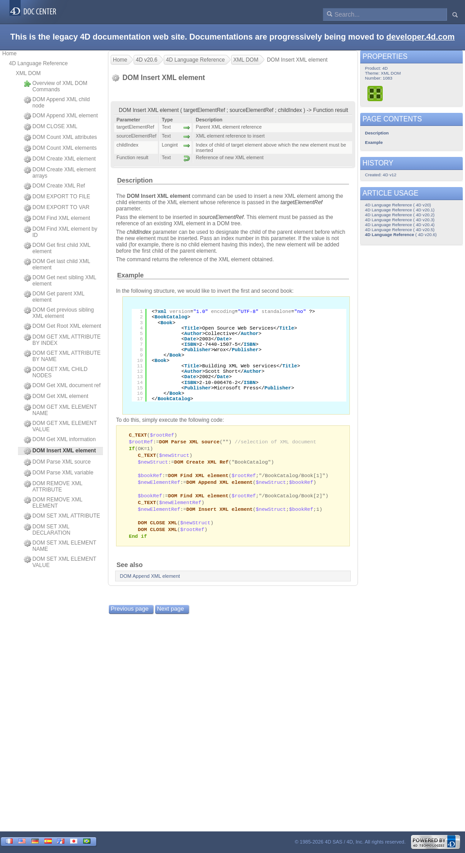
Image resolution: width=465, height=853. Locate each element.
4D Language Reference (38, 63)
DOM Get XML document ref (62, 385)
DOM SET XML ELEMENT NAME (60, 546)
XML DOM (28, 73)
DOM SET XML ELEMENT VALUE (60, 562)
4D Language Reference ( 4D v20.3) (400, 219)
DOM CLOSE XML (50, 126)
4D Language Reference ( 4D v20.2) (400, 214)
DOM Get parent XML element (54, 296)
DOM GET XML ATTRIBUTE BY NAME (62, 356)
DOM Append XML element (61, 116)
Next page (170, 615)
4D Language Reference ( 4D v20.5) (400, 229)
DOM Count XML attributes (60, 137)
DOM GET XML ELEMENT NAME (60, 410)
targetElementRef (301, 202)
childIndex (139, 232)
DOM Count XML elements (60, 148)
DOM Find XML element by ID (60, 232)
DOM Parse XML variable (59, 473)
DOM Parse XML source (57, 462)
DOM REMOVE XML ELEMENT (53, 502)
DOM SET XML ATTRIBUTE (62, 516)
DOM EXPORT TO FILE (57, 197)
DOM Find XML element (57, 218)
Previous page (129, 615)
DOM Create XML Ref (54, 186)
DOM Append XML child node (57, 102)
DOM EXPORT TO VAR (56, 207)
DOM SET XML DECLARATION (47, 529)
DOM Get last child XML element (57, 264)
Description (134, 180)
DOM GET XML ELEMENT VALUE (60, 426)
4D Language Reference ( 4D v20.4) (400, 224)
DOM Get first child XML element (57, 248)
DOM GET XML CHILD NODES (56, 372)
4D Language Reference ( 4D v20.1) (400, 209)
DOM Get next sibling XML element (60, 280)
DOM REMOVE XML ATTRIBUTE (53, 486)
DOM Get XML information (60, 439)
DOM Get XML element (56, 396)
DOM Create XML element (60, 159)
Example (130, 275)
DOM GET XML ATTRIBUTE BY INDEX (62, 340)
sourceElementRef (221, 217)
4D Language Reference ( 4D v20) (398, 204)
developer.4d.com (420, 36)
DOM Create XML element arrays (60, 172)
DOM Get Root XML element (62, 326)
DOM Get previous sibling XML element (59, 313)
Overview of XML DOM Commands (55, 86)
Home (9, 53)
